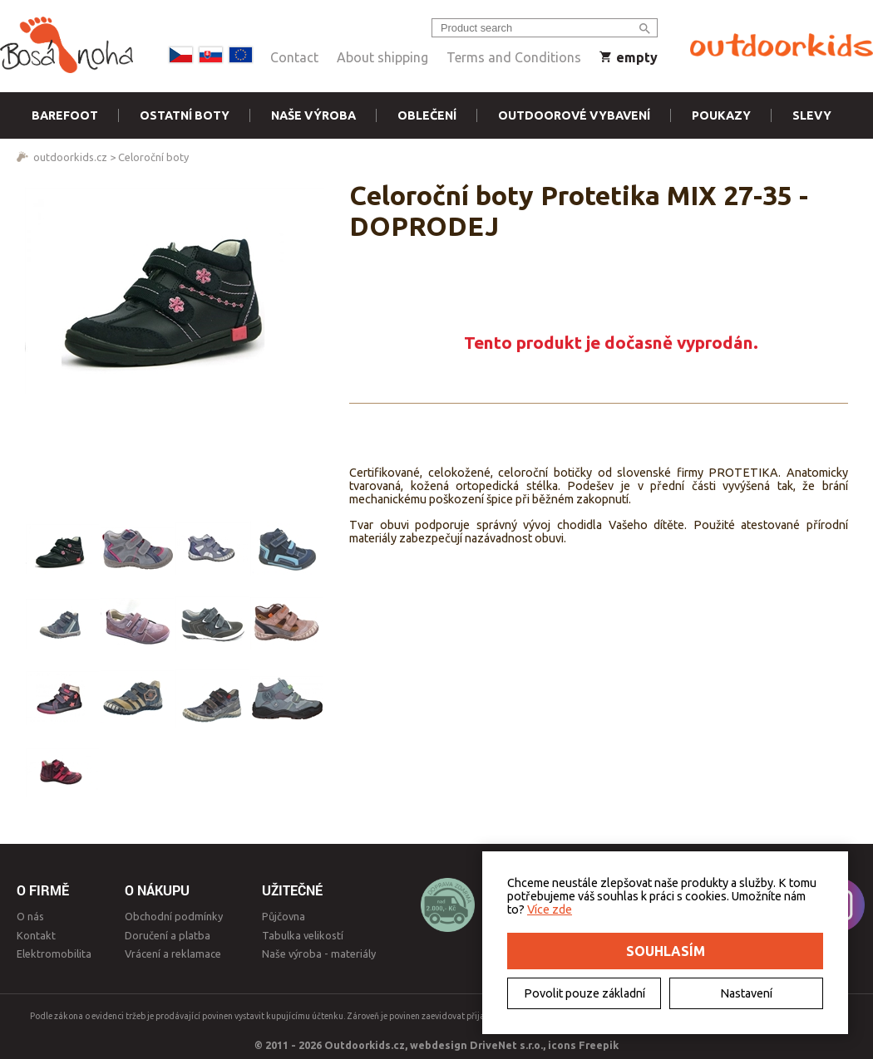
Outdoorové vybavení (574, 115)
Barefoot (65, 115)
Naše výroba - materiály (319, 953)
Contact (294, 57)
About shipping (382, 57)
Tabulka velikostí (302, 935)
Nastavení (746, 993)
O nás (30, 916)
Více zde (549, 909)
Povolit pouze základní (584, 993)
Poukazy (721, 115)
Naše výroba (313, 115)
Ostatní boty (184, 115)
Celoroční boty (153, 157)
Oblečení (426, 115)
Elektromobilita (54, 953)
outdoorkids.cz (70, 157)
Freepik (599, 1045)
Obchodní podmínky (174, 916)
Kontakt (36, 935)
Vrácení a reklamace (173, 953)
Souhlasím (665, 951)
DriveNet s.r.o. (506, 1045)
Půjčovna (283, 916)
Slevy (811, 115)
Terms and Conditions (513, 57)
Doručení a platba (167, 935)
